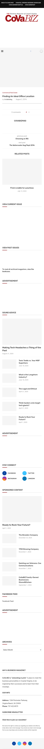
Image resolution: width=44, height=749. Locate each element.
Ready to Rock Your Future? (27, 418)
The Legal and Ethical (28, 389)
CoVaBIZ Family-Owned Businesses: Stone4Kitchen (28, 579)
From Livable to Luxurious (22, 188)
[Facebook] (12, 473)
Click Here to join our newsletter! (14, 720)
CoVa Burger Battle (16, 5)
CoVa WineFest (30, 5)
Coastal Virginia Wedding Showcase (28, 3)
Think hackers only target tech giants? (29, 404)
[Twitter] (32, 473)
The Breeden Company (28, 535)
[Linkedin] (32, 478)
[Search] (37, 51)
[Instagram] (12, 478)
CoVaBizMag (8, 99)
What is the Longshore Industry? (28, 376)
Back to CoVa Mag (7, 3)
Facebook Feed (7, 601)
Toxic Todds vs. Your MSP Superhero (29, 361)
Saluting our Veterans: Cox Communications (30, 564)
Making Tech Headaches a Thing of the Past (21, 349)
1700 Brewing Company (29, 549)
